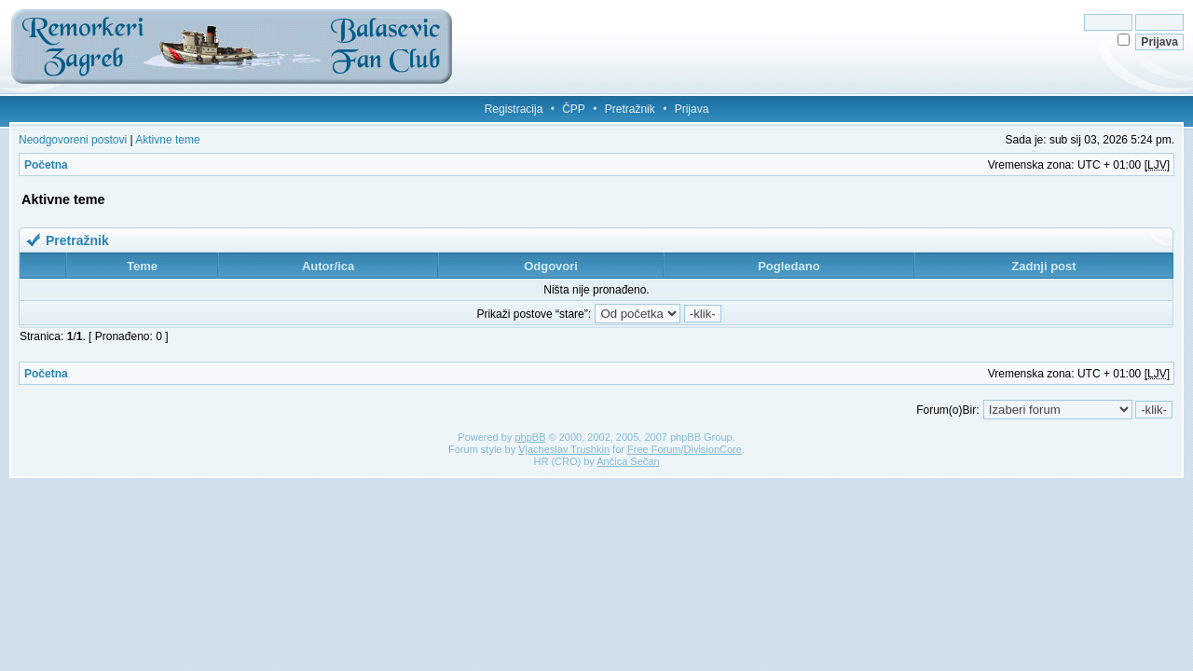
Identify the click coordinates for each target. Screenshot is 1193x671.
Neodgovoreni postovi (73, 139)
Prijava (692, 109)
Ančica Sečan (627, 461)
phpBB (529, 437)
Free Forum (653, 449)
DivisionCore (713, 449)
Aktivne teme (167, 139)
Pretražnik (630, 109)
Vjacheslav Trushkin (564, 449)
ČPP (573, 109)
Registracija (514, 109)
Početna (46, 164)
